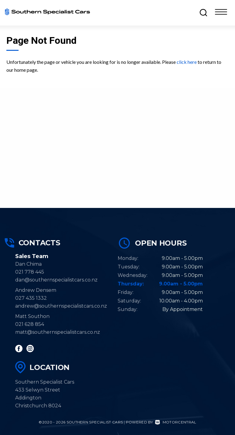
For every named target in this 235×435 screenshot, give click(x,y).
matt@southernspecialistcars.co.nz (57, 332)
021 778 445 (29, 272)
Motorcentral (175, 422)
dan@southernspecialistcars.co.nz (56, 280)
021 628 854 (29, 324)
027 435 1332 (31, 298)
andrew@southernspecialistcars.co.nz (61, 306)
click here (187, 62)
